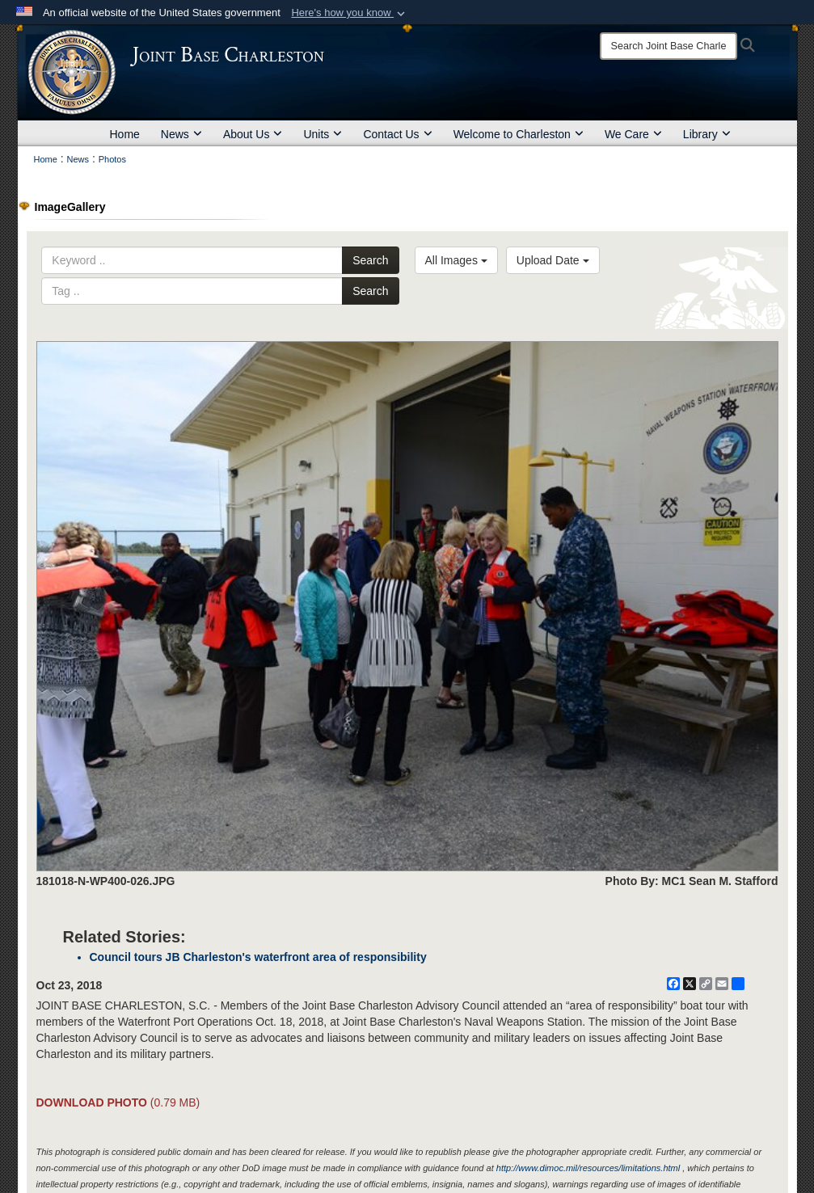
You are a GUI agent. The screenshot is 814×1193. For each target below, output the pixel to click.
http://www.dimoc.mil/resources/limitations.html (588, 1168)
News (181, 134)
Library (707, 134)
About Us (253, 134)
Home (125, 134)
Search (370, 260)
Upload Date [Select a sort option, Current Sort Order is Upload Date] (553, 260)
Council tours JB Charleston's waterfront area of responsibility (258, 957)
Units (322, 134)
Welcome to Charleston (518, 134)
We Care (633, 134)
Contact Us (397, 134)
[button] (349, 13)
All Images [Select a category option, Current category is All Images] (456, 260)
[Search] (668, 46)
